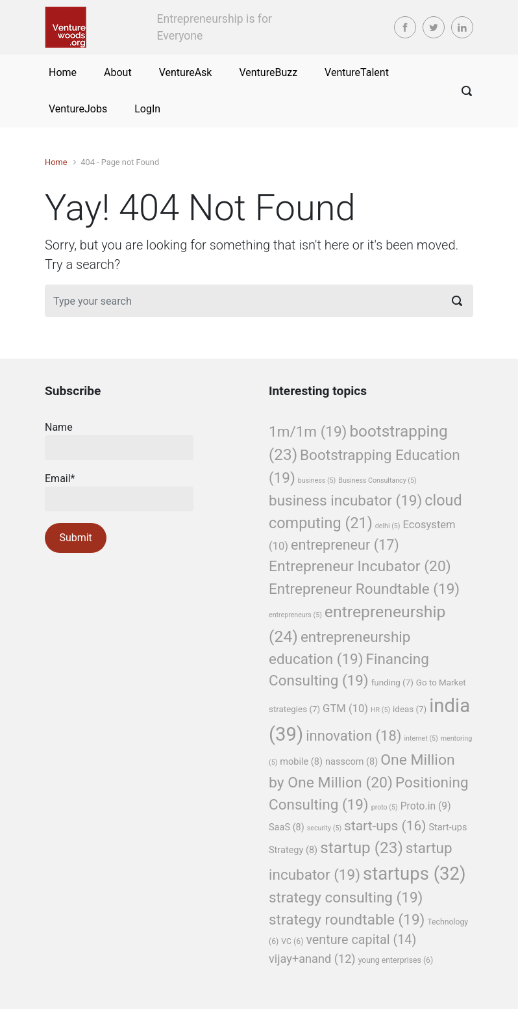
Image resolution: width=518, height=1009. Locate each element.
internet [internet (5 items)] (421, 738)
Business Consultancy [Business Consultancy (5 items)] (377, 480)
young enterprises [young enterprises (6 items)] (396, 960)
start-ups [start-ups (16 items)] (385, 826)
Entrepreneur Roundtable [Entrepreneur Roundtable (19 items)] (364, 588)
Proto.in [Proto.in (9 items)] (426, 806)
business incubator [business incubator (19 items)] (345, 500)
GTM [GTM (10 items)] (345, 708)
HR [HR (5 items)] (380, 710)
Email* (119, 491)
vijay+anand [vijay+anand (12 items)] (312, 958)
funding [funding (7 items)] (392, 682)
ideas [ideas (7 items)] (409, 709)
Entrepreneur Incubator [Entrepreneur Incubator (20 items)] (360, 566)
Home (56, 162)
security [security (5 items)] (324, 828)
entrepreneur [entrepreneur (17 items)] (345, 545)
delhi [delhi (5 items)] (388, 526)
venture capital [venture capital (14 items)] (361, 939)
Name (119, 440)
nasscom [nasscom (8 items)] (351, 761)
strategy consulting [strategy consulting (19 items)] (346, 897)
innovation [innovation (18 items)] (353, 736)
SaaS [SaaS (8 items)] (286, 827)
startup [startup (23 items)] (361, 847)
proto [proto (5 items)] (384, 807)
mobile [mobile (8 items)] (301, 761)
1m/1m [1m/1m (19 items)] (308, 431)
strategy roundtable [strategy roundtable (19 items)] (347, 919)
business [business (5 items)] (317, 480)
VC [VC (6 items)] (292, 941)
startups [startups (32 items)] (414, 873)
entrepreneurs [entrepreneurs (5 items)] (295, 615)
